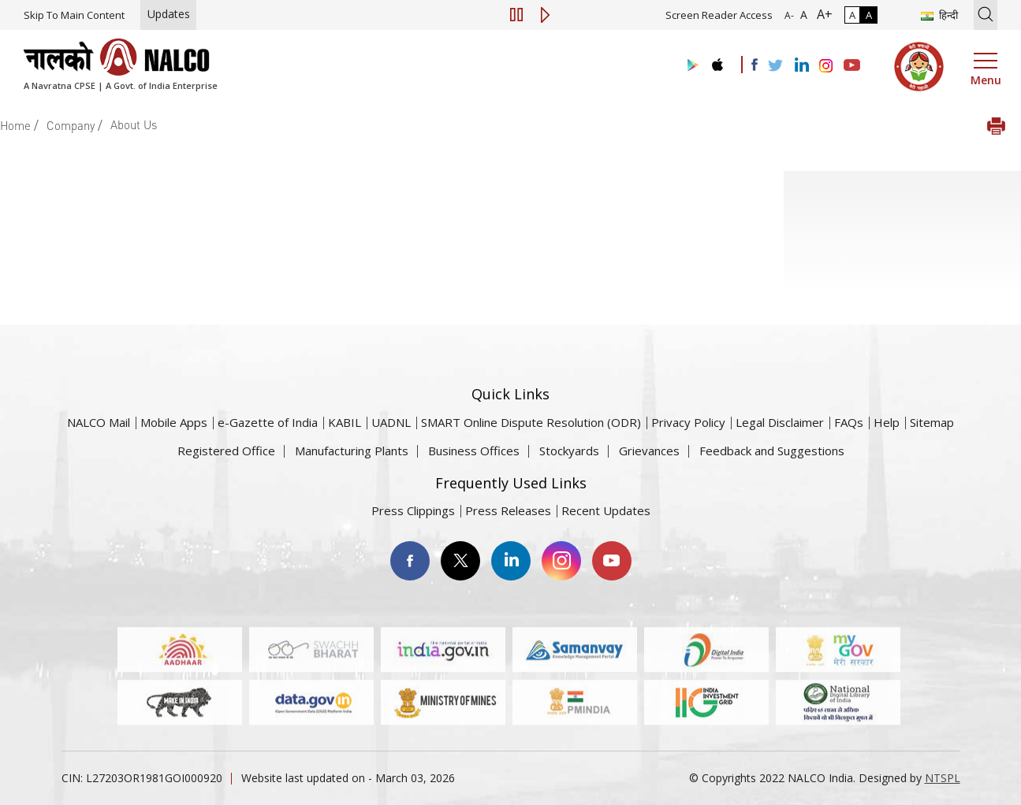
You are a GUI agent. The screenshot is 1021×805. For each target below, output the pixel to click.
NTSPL (942, 777)
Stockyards (569, 450)
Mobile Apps (173, 422)
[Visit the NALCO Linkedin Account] (801, 66)
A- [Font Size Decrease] (789, 15)
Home (15, 125)
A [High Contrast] (869, 15)
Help (887, 422)
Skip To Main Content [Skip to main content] (74, 15)
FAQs (848, 422)
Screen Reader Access (719, 15)
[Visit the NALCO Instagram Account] (826, 66)
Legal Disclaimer (780, 422)
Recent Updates (605, 510)
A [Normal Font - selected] (802, 14)
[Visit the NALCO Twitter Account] (775, 66)
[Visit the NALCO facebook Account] (754, 64)
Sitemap (932, 422)
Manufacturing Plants (351, 450)
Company (71, 125)
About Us (133, 124)
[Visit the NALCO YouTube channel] (852, 66)
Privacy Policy (688, 422)
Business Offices (474, 450)
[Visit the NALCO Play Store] (689, 66)
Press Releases (508, 510)
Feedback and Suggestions (771, 450)
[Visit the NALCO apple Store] (717, 61)
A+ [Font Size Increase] (821, 14)
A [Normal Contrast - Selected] (852, 15)
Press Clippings (413, 510)
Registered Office (226, 450)
